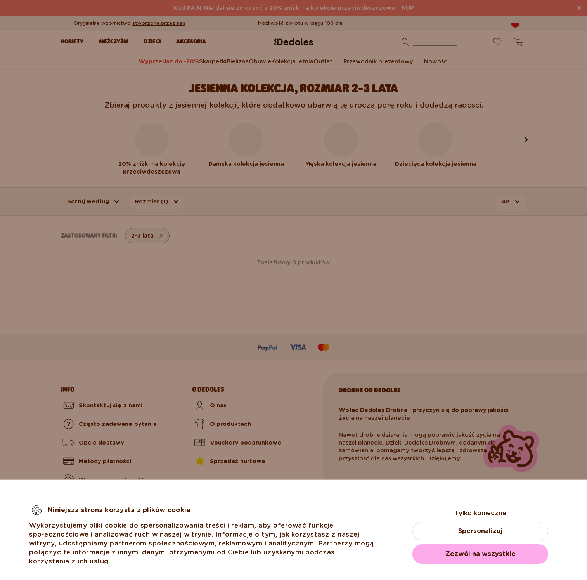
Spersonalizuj (480, 531)
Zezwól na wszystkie (480, 553)
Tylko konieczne (480, 513)
